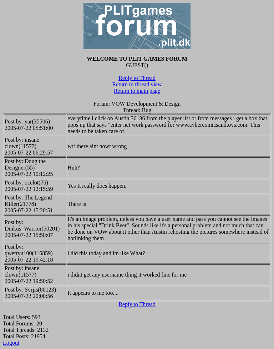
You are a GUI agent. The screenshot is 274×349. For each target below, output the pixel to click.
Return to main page (137, 91)
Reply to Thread (137, 78)
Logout (11, 343)
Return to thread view (137, 84)
